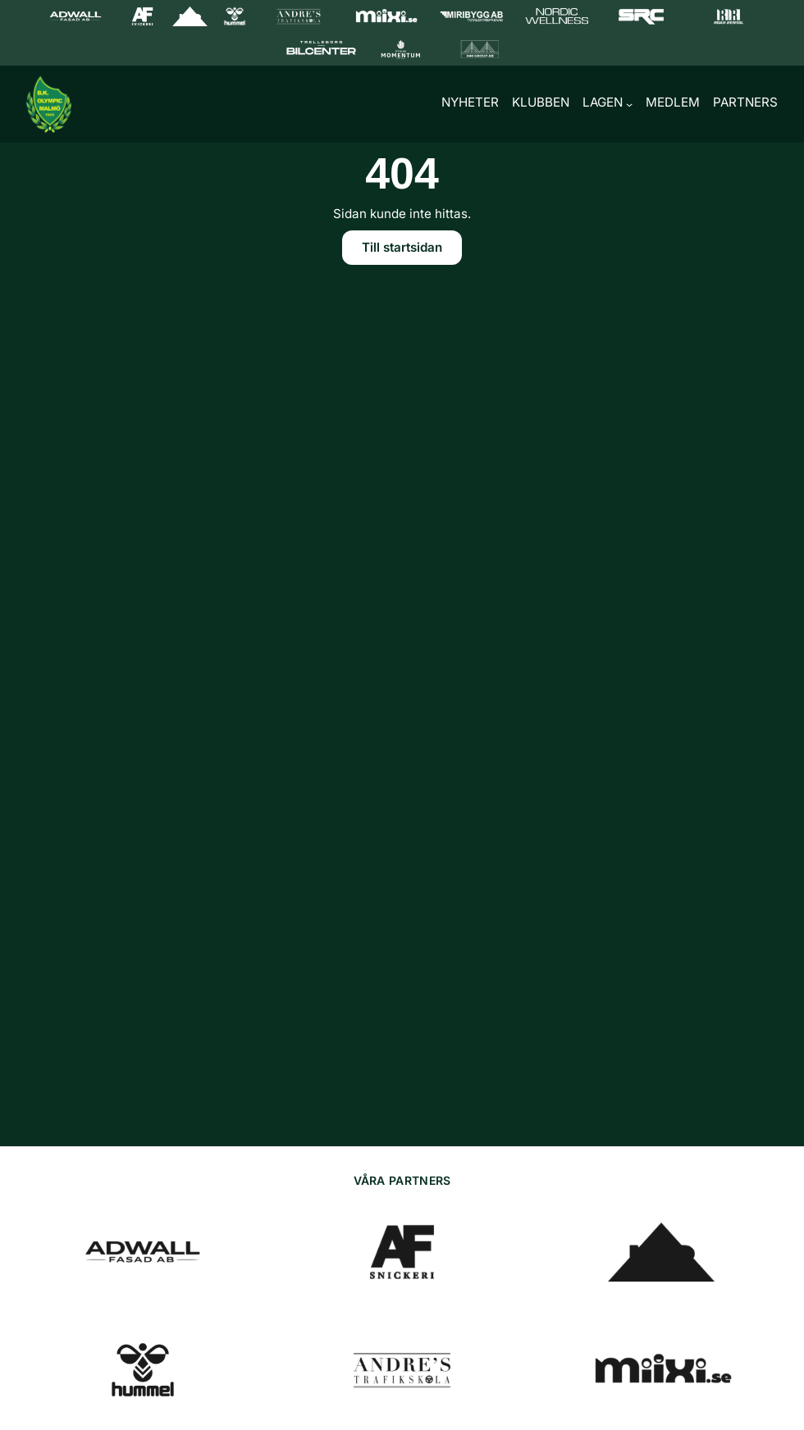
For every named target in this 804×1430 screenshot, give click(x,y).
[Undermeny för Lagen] (629, 104)
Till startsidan (402, 249)
